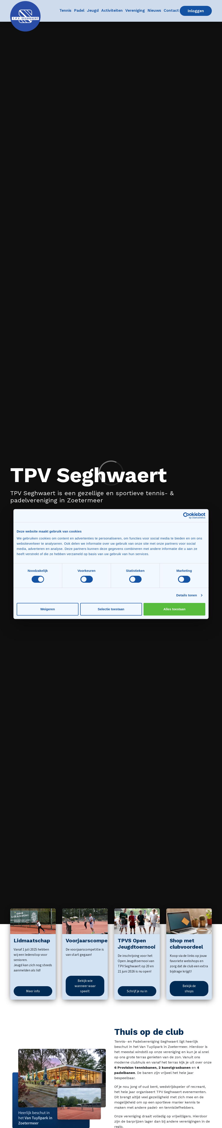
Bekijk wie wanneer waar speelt (85, 986)
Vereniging (135, 10)
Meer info (33, 991)
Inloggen (200, 10)
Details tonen (186, 595)
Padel (79, 10)
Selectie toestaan (111, 609)
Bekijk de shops (189, 989)
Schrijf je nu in (137, 991)
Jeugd (93, 10)
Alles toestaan (174, 609)
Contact (172, 10)
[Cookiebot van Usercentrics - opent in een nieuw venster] (186, 515)
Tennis (65, 10)
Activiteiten (112, 10)
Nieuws (154, 10)
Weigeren (47, 609)
